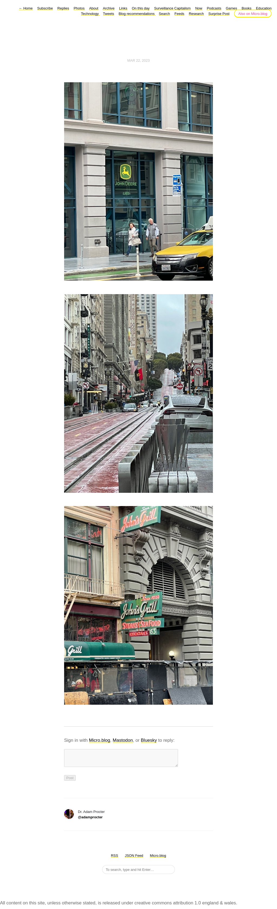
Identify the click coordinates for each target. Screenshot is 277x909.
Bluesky (149, 740)
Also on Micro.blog (252, 14)
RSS (114, 859)
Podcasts (214, 8)
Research (196, 14)
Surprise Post (218, 14)
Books (246, 8)
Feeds (179, 14)
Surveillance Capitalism (172, 8)
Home (26, 8)
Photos (79, 8)
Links (123, 8)
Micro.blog (99, 740)
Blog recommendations (137, 14)
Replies (63, 8)
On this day (141, 8)
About (93, 8)
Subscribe (45, 8)
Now (198, 8)
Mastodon (123, 740)
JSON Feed (134, 859)
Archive (108, 8)
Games (231, 8)
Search (164, 14)
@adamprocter (90, 820)
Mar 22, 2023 (138, 60)
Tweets (108, 14)
